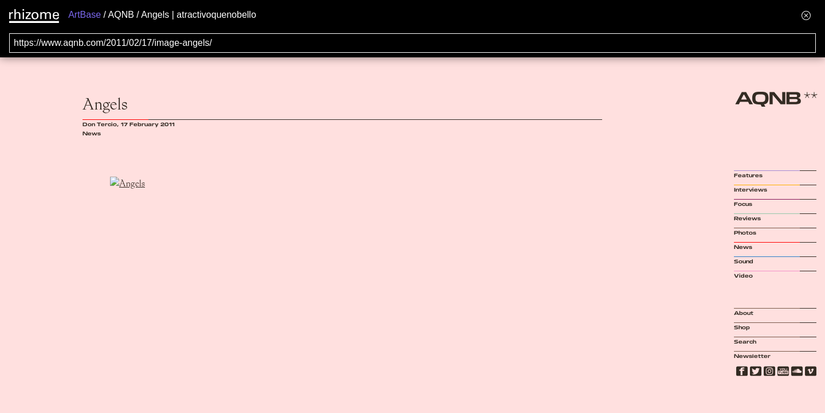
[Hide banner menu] (806, 15)
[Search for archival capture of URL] (412, 43)
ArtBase (84, 15)
